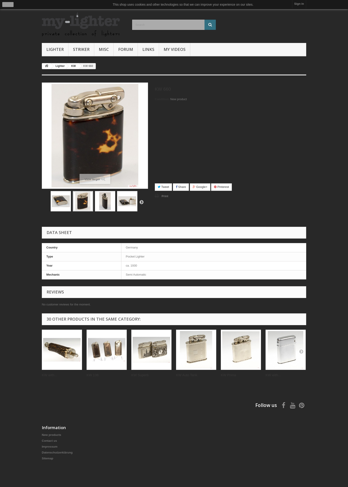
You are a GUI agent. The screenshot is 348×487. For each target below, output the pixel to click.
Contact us (49, 440)
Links (148, 49)
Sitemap (47, 458)
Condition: (162, 99)
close (8, 4)
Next (141, 202)
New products (51, 435)
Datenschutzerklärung (57, 452)
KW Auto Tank (186, 375)
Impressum (49, 446)
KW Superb (140, 375)
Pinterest (221, 187)
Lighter (55, 49)
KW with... (49, 375)
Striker (81, 49)
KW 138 (93, 375)
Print (165, 196)
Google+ (200, 187)
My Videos (175, 49)
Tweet (163, 187)
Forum (125, 49)
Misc (104, 49)
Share (181, 187)
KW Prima (228, 375)
